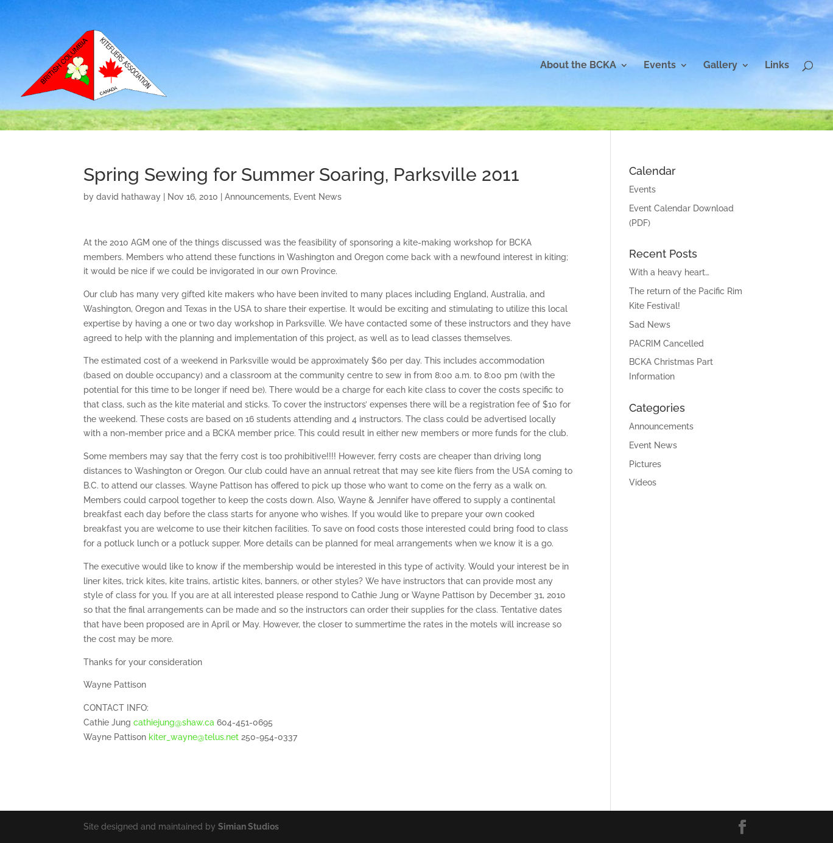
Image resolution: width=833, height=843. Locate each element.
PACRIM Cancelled (666, 343)
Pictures (645, 464)
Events (660, 66)
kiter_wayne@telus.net (194, 737)
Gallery (720, 66)
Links (777, 66)
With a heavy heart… (669, 272)
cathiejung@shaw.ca (173, 722)
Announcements (257, 197)
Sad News (649, 325)
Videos (642, 482)
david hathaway (128, 197)
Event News (317, 197)
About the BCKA (578, 66)
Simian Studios (248, 826)
